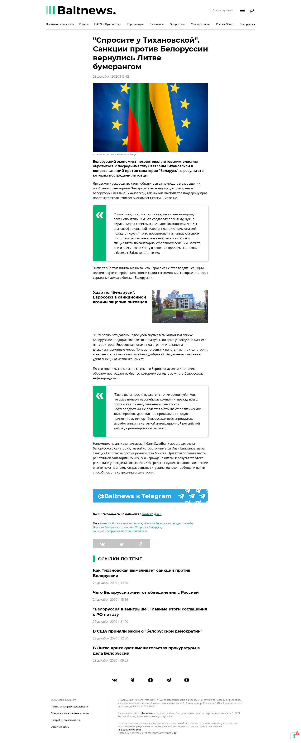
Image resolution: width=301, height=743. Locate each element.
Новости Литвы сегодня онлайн (121, 524)
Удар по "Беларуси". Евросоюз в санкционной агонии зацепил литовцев (120, 297)
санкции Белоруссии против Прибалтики (120, 531)
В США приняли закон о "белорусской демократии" (147, 631)
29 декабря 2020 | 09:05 (110, 660)
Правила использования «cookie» (70, 713)
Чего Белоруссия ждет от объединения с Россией (146, 592)
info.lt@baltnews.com (129, 729)
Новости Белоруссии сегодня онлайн (168, 524)
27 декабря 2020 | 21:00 (110, 621)
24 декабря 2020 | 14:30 (110, 583)
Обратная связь (60, 727)
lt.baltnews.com (148, 713)
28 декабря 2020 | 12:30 (110, 638)
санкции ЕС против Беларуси (141, 527)
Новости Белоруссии (107, 527)
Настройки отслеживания (65, 720)
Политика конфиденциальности (69, 706)
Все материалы (223, 10)
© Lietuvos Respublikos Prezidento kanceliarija (114, 154)
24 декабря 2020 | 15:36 (110, 599)
